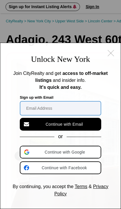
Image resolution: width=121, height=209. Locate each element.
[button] (61, 152)
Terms (81, 186)
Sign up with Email (37, 97)
